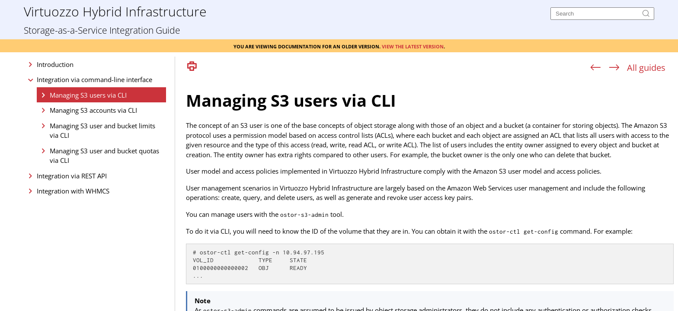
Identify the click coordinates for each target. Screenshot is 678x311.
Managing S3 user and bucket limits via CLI (102, 130)
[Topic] (430, 193)
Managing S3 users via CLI (88, 95)
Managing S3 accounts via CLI (93, 110)
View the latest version (413, 45)
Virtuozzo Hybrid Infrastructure (115, 11)
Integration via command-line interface (94, 79)
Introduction (55, 64)
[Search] (602, 13)
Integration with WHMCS (73, 191)
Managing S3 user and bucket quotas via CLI (104, 155)
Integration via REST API (72, 175)
